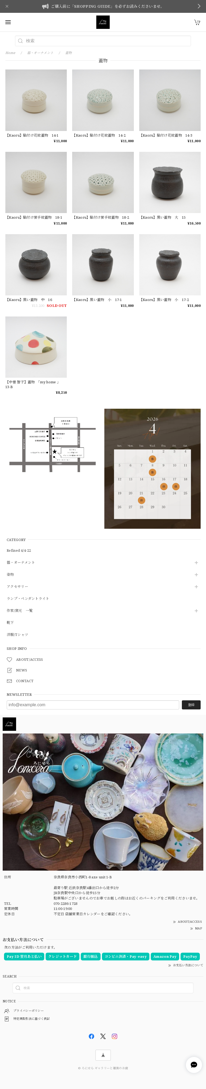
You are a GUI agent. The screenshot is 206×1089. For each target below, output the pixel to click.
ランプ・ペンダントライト (28, 599)
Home (10, 53)
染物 (10, 575)
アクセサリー (17, 587)
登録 (191, 704)
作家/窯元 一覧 (20, 611)
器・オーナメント (21, 563)
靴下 (10, 623)
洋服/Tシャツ (17, 635)
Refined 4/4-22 (19, 551)
